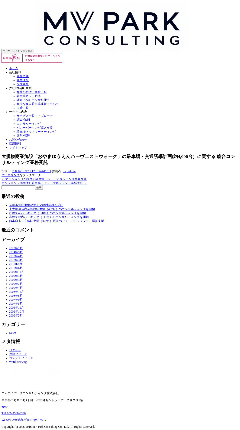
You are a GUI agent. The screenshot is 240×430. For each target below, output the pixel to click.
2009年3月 (16, 279)
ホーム (13, 68)
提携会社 (23, 84)
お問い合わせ (18, 139)
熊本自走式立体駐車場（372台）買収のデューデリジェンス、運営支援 (56, 221)
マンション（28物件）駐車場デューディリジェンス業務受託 (44, 179)
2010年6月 (16, 268)
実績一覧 (23, 107)
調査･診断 (23, 119)
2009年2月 (16, 283)
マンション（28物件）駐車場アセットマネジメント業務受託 (44, 183)
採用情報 (15, 143)
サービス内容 (18, 111)
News (12, 332)
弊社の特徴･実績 (20, 88)
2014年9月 (16, 252)
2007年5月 (16, 303)
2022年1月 (16, 248)
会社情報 (15, 72)
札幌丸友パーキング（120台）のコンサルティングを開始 (47, 213)
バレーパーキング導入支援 (35, 127)
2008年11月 (16, 291)
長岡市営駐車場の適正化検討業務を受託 (36, 205)
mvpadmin (69, 171)
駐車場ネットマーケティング (36, 131)
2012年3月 (16, 260)
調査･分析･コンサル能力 (33, 100)
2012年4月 (16, 256)
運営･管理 (23, 135)
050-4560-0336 (14, 413)
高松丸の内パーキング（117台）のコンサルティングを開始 (49, 217)
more (5, 406)
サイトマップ (18, 147)
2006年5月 (16, 315)
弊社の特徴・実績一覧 (32, 92)
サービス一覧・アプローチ (35, 115)
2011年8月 (15, 264)
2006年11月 (16, 307)
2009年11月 (16, 272)
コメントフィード (21, 358)
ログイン (15, 350)
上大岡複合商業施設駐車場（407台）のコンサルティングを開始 (52, 209)
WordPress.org (18, 361)
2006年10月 (16, 311)
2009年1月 (16, 287)
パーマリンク (11, 175)
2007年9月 (16, 299)
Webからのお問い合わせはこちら (24, 420)
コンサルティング (29, 123)
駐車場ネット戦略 (29, 96)
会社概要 (23, 76)
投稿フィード (18, 354)
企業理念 (23, 80)
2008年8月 (16, 295)
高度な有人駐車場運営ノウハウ (38, 104)
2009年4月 (16, 275)
